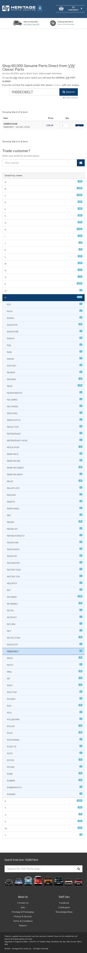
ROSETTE (44, 746)
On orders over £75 (31, 24)
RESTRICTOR (44, 576)
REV (44, 630)
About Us (23, 896)
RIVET (44, 685)
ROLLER (44, 726)
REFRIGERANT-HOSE (44, 440)
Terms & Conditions (23, 921)
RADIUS (44, 338)
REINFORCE (44, 453)
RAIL (44, 345)
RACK (44, 311)
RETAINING (44, 603)
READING (44, 379)
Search (69, 92)
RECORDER (44, 406)
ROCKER (44, 698)
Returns (23, 925)
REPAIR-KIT (44, 528)
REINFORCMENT (44, 474)
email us (57, 85)
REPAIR (44, 522)
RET (44, 590)
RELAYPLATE (44, 488)
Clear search (70, 97)
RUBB (44, 773)
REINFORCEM (44, 460)
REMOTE (44, 501)
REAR (44, 385)
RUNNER (44, 794)
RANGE (44, 358)
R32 (44, 304)
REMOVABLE (44, 508)
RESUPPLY (44, 583)
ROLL (44, 712)
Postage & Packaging (23, 912)
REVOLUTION (44, 637)
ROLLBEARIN (44, 719)
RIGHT (44, 658)
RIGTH (44, 664)
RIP (44, 678)
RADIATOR (44, 324)
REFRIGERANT (44, 433)
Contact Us (22, 902)
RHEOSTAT (44, 644)
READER (44, 372)
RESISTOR (44, 556)
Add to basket (79, 125)
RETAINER (44, 596)
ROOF (44, 732)
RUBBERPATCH (44, 787)
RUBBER (44, 780)
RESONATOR (44, 562)
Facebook (64, 902)
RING (44, 671)
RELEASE (44, 494)
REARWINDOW (44, 392)
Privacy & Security (23, 916)
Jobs (23, 907)
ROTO (44, 753)
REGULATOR (44, 447)
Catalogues (64, 907)
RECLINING (44, 399)
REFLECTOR (44, 426)
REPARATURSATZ (44, 535)
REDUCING (44, 413)
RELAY (44, 481)
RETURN (44, 624)
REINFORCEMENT (44, 467)
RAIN (44, 351)
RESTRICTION (44, 569)
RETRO (44, 610)
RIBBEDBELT (44, 651)
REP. (44, 515)
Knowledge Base (64, 912)
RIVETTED (44, 692)
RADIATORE (44, 331)
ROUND (44, 766)
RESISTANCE (44, 549)
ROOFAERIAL (44, 739)
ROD (44, 705)
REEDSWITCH (44, 419)
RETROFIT (44, 617)
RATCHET (44, 365)
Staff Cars (64, 896)
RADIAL (44, 317)
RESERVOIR (44, 542)
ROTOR (44, 760)
